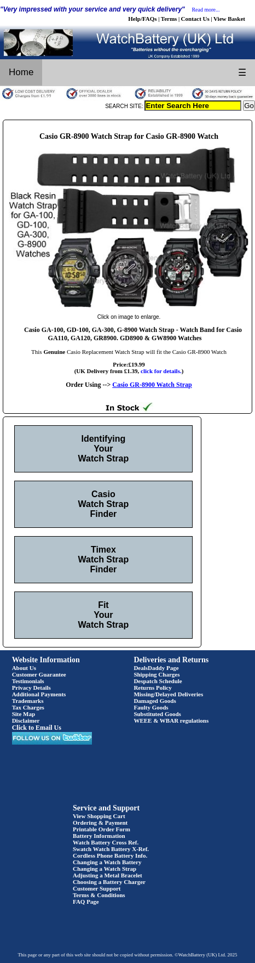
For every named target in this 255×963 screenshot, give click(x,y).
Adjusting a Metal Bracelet (107, 875)
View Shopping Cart (99, 816)
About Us (24, 667)
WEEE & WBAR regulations (171, 720)
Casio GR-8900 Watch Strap (152, 384)
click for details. (161, 371)
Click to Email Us (36, 727)
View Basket (229, 18)
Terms (169, 18)
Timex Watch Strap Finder (103, 559)
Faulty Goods (151, 707)
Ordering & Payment (100, 822)
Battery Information (99, 835)
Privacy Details (31, 687)
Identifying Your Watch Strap (103, 448)
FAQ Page (86, 901)
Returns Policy (152, 687)
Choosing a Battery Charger (109, 881)
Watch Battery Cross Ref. (105, 842)
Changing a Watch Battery (107, 862)
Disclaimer (26, 720)
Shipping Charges (156, 674)
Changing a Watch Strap (104, 868)
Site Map (23, 714)
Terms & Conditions (99, 895)
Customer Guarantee (39, 674)
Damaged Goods (155, 700)
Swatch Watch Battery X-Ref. (111, 849)
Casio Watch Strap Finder (103, 504)
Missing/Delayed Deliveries (168, 694)
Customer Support (97, 888)
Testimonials (28, 681)
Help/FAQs (142, 18)
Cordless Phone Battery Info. (110, 855)
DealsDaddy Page (156, 667)
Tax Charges (28, 707)
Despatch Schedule (158, 681)
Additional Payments (39, 694)
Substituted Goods (157, 714)
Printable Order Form (101, 829)
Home (21, 72)
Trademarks (28, 700)
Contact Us (195, 18)
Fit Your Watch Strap (103, 614)
